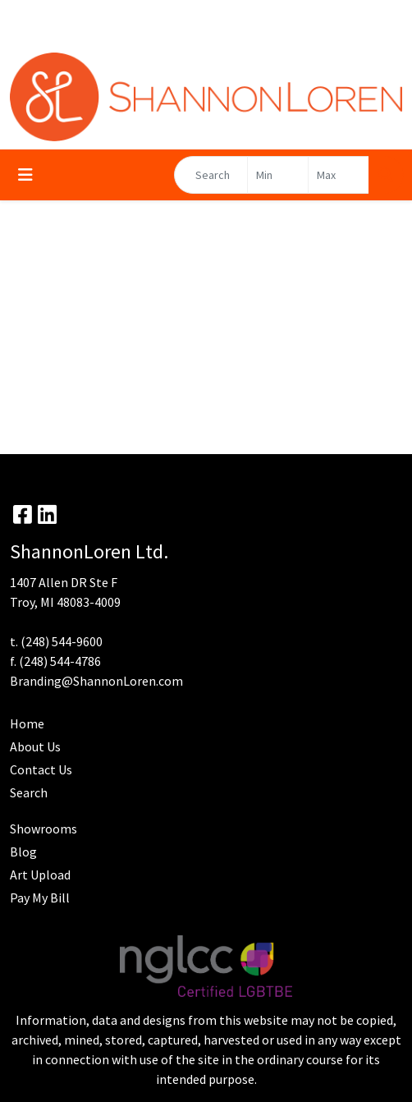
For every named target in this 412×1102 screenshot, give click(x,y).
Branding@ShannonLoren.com (96, 681)
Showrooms (43, 828)
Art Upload (40, 874)
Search (29, 792)
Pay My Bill (40, 897)
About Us (35, 746)
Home (27, 723)
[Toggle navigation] (25, 174)
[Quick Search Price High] (338, 175)
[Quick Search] (211, 175)
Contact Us (41, 769)
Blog (23, 851)
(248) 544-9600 (62, 641)
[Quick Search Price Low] (278, 175)
